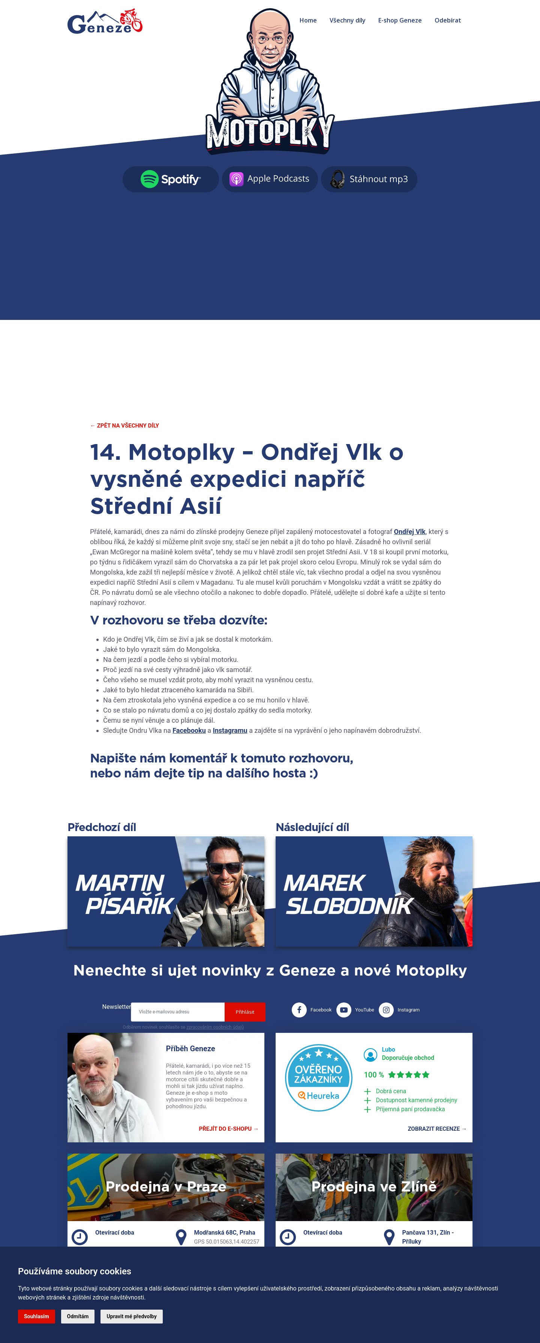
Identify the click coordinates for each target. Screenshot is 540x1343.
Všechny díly (348, 20)
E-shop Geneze (400, 20)
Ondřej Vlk (410, 532)
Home (308, 20)
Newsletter (116, 1006)
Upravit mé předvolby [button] (131, 1316)
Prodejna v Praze (165, 1187)
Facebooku (189, 730)
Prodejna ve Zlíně (374, 1187)
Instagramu (230, 730)
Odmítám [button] (78, 1316)
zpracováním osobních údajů (215, 1027)
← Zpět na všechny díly (124, 425)
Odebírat (448, 20)
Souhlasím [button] (36, 1316)
